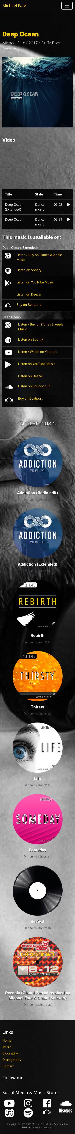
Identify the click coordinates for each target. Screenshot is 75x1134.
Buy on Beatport (28, 304)
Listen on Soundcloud (34, 386)
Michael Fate (14, 5)
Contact (8, 1066)
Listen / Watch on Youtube (37, 351)
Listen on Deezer (28, 294)
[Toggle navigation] (67, 6)
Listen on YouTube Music (34, 282)
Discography (11, 1060)
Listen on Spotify (28, 270)
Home (7, 1040)
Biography (10, 1053)
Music (6, 1047)
